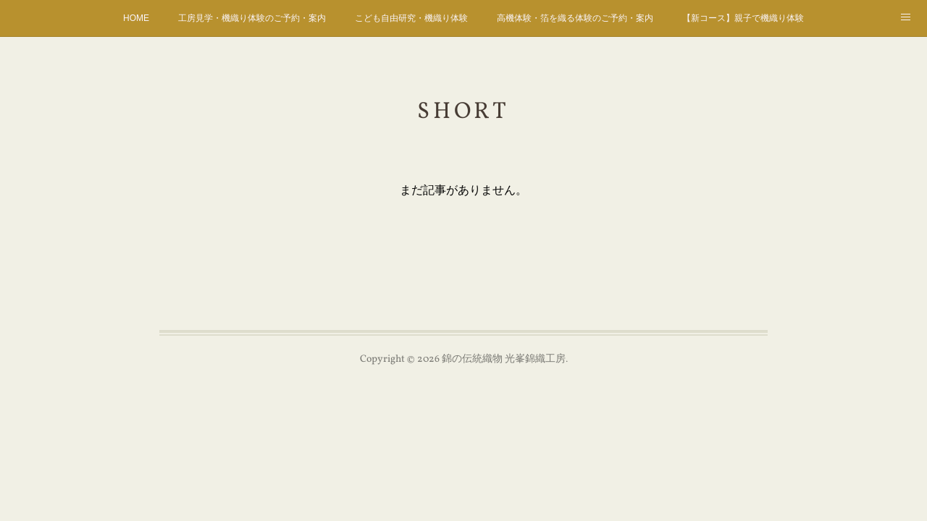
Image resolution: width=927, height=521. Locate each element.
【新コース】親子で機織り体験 (743, 18)
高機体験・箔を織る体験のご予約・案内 (575, 18)
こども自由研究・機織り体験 (411, 18)
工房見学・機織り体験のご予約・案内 (252, 18)
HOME (136, 18)
